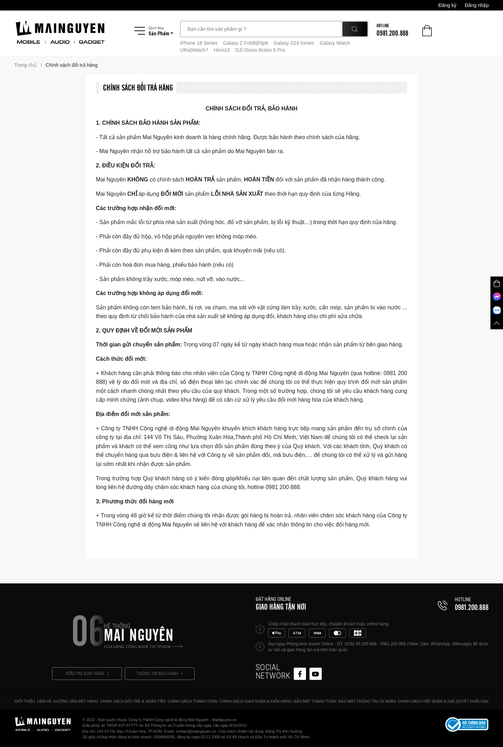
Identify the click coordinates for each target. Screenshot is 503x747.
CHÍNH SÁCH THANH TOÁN (192, 701)
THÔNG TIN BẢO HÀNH (160, 673)
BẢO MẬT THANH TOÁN (315, 701)
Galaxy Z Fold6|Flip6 (245, 43)
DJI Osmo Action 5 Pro (260, 50)
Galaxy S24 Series (294, 43)
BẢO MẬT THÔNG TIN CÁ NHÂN (367, 701)
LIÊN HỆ (44, 701)
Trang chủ (25, 65)
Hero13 (222, 50)
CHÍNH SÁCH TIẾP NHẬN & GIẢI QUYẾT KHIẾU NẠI (443, 701)
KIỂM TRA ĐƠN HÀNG (87, 673)
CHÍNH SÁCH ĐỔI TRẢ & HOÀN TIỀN (133, 701)
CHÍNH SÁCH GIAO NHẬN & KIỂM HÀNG (255, 701)
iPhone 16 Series (199, 43)
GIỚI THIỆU (25, 701)
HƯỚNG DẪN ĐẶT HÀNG (75, 701)
